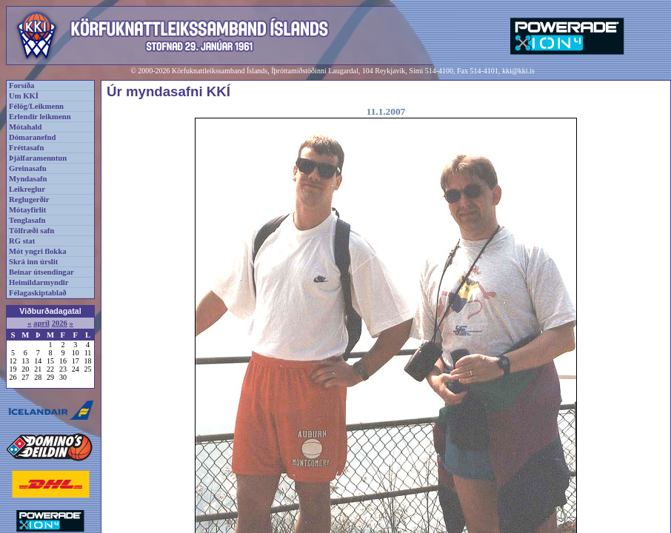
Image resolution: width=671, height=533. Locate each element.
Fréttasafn (26, 148)
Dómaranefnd (32, 137)
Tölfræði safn (31, 231)
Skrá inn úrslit (33, 262)
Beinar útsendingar (41, 272)
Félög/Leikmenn (36, 106)
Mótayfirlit (27, 210)
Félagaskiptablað (38, 293)
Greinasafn (28, 168)
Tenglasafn (27, 220)
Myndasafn (28, 179)
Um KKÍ (24, 96)
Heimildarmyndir (39, 282)
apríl (41, 323)
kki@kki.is (518, 71)
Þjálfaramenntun (38, 158)
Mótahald (25, 127)
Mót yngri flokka (38, 251)
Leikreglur (27, 189)
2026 (59, 323)
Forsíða (21, 85)
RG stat (22, 241)
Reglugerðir (29, 199)
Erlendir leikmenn (40, 117)
